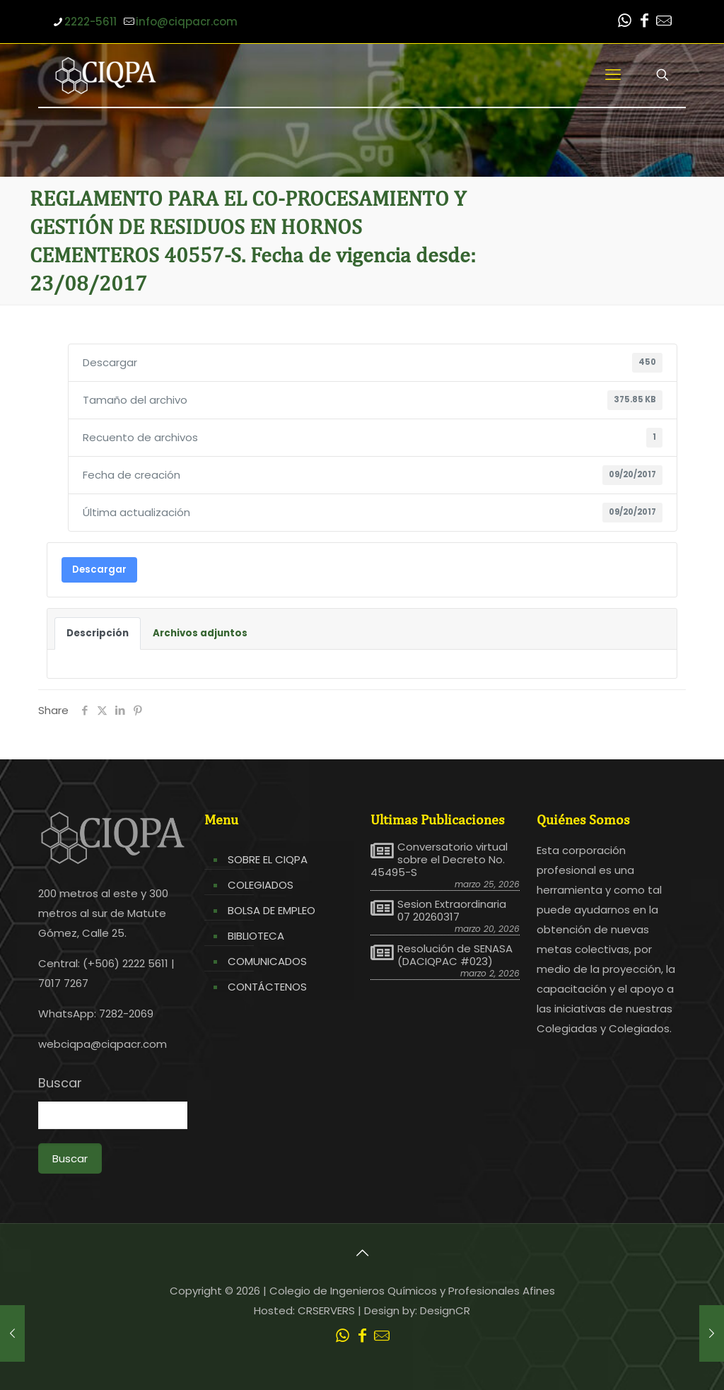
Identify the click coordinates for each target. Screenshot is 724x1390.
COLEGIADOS (260, 884)
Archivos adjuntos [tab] (200, 633)
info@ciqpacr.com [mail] (187, 21)
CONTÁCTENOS (267, 986)
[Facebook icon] (644, 22)
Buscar (60, 1083)
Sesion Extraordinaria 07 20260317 (451, 910)
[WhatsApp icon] (624, 22)
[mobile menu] (613, 75)
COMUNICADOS (267, 961)
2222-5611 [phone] (90, 21)
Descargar (99, 569)
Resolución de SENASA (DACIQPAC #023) (455, 955)
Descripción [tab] (97, 633)
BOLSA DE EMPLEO (271, 910)
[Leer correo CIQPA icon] (664, 22)
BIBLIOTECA (256, 935)
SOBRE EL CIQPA (268, 859)
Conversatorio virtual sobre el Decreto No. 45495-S (439, 860)
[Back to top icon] (362, 1253)
